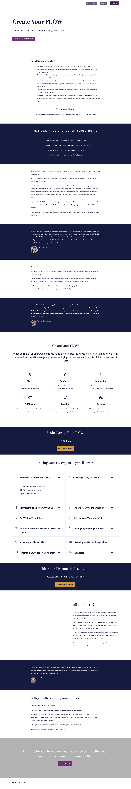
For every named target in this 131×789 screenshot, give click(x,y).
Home (14, 778)
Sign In (104, 4)
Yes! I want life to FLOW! (23, 39)
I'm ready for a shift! (64, 583)
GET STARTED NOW (65, 448)
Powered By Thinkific (113, 785)
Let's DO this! (64, 761)
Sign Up (114, 4)
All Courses (94, 4)
